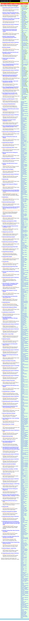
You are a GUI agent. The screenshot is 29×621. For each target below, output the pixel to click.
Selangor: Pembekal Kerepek (24, 344)
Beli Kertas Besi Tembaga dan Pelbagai (10, 184)
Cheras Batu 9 (24, 43)
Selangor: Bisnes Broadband (24, 120)
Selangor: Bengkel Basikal (24, 104)
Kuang (23, 67)
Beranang (23, 38)
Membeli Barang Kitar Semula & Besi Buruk (11, 24)
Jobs (7, 1)
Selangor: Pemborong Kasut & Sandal (24, 386)
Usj (22, 99)
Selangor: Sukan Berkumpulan (24, 564)
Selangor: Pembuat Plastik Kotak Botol (24, 422)
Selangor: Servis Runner (24, 535)
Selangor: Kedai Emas (24, 232)
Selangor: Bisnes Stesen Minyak (24, 183)
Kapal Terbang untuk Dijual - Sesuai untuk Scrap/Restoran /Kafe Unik (10, 81)
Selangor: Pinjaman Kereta (24, 483)
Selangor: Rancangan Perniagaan (23, 518)
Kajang (23, 55)
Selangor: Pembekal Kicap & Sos (24, 348)
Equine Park (24, 50)
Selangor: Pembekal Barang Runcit (24, 334)
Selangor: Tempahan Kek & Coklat (24, 586)
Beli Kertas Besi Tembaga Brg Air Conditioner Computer (11, 272)
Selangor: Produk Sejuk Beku (24, 494)
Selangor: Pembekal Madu (24, 352)
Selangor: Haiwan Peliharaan (24, 206)
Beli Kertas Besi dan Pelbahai (8, 169)
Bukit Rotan (24, 42)
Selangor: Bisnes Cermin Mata (24, 124)
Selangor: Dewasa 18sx (24, 195)
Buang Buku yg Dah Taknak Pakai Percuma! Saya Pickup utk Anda (10, 53)
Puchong (23, 73)
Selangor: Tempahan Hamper (24, 577)
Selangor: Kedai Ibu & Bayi (24, 239)
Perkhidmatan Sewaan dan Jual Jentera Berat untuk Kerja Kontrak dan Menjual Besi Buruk (11, 191)
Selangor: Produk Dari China (24, 492)
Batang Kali (24, 36)
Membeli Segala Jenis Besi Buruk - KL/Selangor (9, 59)
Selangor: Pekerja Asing (24, 328)
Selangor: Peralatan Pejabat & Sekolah (24, 465)
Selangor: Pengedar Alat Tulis (24, 431)
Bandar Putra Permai (24, 27)
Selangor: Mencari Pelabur (24, 303)
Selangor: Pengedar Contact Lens (24, 437)
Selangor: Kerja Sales (23, 267)
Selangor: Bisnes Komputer (24, 150)
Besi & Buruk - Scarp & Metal (8, 333)
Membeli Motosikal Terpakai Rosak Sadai (10, 246)
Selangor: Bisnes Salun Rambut (24, 171)
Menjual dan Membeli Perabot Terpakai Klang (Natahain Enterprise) (11, 543)
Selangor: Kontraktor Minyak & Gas (24, 285)
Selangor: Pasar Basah (23, 326)
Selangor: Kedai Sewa (24, 251)
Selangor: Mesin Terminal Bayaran (24, 315)
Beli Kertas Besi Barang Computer (9, 202)
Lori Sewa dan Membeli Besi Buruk (9, 103)
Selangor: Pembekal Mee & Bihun (24, 354)
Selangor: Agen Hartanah (23, 102)
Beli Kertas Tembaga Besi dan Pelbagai (10, 511)
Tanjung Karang (25, 94)
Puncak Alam (24, 74)
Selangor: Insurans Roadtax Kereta (24, 226)
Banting (23, 35)
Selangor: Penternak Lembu (24, 459)
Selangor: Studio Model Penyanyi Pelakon (24, 557)
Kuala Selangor (24, 65)
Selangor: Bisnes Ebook (24, 132)
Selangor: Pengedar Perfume (24, 439)
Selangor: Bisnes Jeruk (24, 146)
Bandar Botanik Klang (24, 20)
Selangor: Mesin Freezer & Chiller (24, 307)
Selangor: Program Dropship (24, 498)
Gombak (23, 51)
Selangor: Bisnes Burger (24, 122)
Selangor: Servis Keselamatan (24, 529)
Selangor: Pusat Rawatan (24, 512)
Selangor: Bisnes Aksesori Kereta (24, 118)
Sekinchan (24, 79)
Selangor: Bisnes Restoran (24, 167)
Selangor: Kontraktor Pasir (24, 287)
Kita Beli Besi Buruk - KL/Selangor (9, 391)
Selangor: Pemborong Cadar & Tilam (24, 381)
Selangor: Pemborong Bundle (24, 379)
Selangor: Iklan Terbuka (23, 216)
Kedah (11, 3)
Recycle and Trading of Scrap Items (9, 360)
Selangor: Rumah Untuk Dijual (24, 525)
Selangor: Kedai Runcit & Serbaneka (24, 246)
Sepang (23, 83)
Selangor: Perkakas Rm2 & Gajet (24, 475)
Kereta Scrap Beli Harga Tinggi (8, 147)
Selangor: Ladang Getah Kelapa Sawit (24, 301)
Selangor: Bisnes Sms (24, 177)
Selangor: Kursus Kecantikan (24, 295)
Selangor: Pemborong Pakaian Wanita (24, 406)
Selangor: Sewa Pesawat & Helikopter (24, 546)
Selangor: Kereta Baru (24, 255)
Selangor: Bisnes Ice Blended (24, 142)
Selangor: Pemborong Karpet (24, 384)
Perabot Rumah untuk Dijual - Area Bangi (10, 468)
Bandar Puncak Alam (24, 25)
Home (2, 1)
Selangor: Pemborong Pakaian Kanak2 (24, 397)
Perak (20, 3)
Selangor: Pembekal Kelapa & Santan (24, 342)
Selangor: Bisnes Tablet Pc (24, 185)
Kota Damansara (25, 59)
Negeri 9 (24, 3)
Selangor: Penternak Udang (24, 461)
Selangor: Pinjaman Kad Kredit (24, 481)
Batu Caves (24, 37)
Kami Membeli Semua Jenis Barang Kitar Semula (10, 344)
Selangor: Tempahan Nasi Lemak (24, 594)
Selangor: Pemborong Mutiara (24, 391)
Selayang (23, 80)
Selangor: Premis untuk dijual (24, 490)
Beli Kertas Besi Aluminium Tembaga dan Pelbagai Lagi (10, 489)
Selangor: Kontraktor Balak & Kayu (24, 279)
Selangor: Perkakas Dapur (24, 471)
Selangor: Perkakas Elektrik (24, 473)
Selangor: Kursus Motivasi (24, 299)
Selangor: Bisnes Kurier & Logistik (24, 152)
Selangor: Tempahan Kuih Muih (24, 590)
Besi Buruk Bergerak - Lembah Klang (9, 548)
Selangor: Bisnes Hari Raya (24, 138)
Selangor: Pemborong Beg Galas (24, 373)
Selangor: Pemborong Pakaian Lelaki (24, 400)
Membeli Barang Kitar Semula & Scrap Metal (11, 365)
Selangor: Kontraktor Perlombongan (24, 291)
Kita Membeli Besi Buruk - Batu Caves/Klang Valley (11, 419)
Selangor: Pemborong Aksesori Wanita (24, 367)
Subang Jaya (24, 90)
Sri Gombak (24, 89)
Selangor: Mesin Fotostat (24, 305)
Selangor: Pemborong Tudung (24, 418)
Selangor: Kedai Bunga (24, 228)
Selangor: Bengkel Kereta (24, 108)
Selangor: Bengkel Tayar (24, 112)
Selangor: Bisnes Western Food (24, 193)
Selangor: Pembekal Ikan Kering (24, 340)
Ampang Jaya (24, 8)
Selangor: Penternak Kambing (24, 457)
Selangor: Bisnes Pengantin (24, 161)
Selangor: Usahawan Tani (24, 608)
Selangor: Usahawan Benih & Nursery (24, 606)
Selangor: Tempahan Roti (24, 596)
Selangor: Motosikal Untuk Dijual (24, 317)
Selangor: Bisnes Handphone (24, 136)
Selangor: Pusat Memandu (24, 506)
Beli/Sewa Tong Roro (6, 338)
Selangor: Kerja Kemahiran (23, 261)
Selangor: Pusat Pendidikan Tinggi (24, 510)
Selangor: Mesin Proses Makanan (24, 313)
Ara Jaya (23, 11)
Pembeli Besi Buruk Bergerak (8, 251)
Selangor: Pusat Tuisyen (24, 516)
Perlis (7, 3)
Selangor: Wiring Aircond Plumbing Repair (24, 616)
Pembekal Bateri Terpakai (7, 256)
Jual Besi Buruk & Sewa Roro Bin (9, 312)
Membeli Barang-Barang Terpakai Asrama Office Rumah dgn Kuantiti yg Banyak (10, 76)
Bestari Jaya (24, 39)
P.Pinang (15, 3)
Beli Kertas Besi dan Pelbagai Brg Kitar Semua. (11, 131)
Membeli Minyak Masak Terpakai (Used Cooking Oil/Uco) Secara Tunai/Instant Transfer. (10, 30)
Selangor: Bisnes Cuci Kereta (24, 126)
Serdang (23, 84)
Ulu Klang (23, 98)
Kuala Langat (24, 64)
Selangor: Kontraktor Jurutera (24, 281)
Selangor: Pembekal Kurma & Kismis (24, 350)
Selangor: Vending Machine (24, 610)
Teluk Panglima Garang (24, 97)
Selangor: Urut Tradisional (23, 602)
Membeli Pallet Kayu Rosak (8, 436)
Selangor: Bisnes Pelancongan (24, 159)
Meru (23, 69)
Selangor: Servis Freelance (24, 527)
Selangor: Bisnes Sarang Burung (24, 173)
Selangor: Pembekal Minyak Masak (24, 356)
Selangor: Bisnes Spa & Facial (24, 179)
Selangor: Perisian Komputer (24, 469)
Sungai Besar (24, 91)
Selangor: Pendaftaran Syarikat (24, 426)
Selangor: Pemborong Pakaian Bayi (24, 393)
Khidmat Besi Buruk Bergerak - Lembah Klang (11, 483)
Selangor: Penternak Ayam (24, 451)
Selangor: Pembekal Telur (24, 362)
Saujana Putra (24, 78)
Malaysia (23, 68)
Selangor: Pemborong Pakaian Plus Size (24, 403)
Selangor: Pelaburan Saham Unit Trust (24, 330)
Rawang (23, 75)
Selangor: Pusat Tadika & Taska (24, 514)
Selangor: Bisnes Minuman (24, 155)
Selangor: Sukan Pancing (24, 568)
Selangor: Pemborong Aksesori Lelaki (24, 364)
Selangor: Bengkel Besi (24, 106)
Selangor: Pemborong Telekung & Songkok (23, 410)
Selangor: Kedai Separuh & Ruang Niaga (24, 248)
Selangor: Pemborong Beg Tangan (24, 376)
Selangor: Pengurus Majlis (24, 447)
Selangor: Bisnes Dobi (24, 130)
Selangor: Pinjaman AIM (24, 477)
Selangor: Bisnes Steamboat (24, 181)
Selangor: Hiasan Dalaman (24, 210)
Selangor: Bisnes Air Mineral (24, 114)
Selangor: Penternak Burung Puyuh (24, 453)
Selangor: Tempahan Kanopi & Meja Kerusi (24, 581)
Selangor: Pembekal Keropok (24, 346)
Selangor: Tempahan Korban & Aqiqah (24, 588)
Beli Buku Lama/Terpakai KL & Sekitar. (10, 221)
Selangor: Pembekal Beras (24, 336)
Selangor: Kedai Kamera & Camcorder (24, 243)
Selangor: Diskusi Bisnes (24, 197)
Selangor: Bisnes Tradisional (24, 187)
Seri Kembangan (25, 86)
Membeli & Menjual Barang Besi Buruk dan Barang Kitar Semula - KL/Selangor (11, 13)
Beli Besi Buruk (5, 197)
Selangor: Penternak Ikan (24, 455)
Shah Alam (24, 88)
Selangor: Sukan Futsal (24, 566)
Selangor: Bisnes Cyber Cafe (24, 128)
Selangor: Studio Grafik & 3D (24, 553)
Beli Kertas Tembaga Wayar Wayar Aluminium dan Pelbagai (11, 531)
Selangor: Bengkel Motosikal (24, 110)
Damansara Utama (25, 47)
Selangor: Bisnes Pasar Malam (24, 157)
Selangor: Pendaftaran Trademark (23, 428)
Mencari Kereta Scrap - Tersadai (8, 424)
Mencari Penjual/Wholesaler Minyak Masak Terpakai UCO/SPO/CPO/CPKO (11, 65)
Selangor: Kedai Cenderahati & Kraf (24, 230)
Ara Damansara (24, 9)
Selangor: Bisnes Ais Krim (24, 116)
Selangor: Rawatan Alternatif (24, 521)
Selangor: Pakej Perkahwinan (23, 322)
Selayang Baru (24, 81)
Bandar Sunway (24, 30)
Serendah (23, 85)
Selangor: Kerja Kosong (23, 263)
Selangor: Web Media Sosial (23, 614)
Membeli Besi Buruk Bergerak (8, 142)
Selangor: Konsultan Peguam (24, 271)
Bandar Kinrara (24, 21)
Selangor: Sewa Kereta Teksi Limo (24, 543)
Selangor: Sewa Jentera (24, 541)
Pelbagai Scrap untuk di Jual (8, 231)
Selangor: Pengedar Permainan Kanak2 (24, 441)
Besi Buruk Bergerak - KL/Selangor (9, 158)
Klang (23, 58)
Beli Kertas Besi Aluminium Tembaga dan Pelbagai (10, 153)
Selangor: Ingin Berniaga (23, 222)
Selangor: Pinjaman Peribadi (24, 485)
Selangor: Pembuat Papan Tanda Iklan (24, 420)
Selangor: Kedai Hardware (24, 237)
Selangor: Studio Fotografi (24, 551)
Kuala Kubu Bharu (25, 62)
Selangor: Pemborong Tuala (24, 416)
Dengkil (23, 49)
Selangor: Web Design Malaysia (24, 612)
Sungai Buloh (24, 92)
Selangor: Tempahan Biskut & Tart (24, 575)
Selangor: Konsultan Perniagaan (24, 273)
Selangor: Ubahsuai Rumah (24, 600)
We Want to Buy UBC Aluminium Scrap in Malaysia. (10, 164)
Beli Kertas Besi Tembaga (7, 216)
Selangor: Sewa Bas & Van (24, 539)
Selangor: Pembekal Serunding (24, 360)
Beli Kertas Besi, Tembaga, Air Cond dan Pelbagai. (10, 291)
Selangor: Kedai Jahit (24, 241)
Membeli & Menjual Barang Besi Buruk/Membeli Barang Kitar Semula (9, 37)
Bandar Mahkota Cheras (25, 23)
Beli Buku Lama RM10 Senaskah (8, 98)
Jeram (23, 54)
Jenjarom (23, 53)
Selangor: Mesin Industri (24, 309)
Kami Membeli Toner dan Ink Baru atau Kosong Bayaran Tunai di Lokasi (10, 93)
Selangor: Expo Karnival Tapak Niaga (23, 201)
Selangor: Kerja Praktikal (23, 265)
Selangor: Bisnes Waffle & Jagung (24, 191)
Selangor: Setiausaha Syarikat (24, 537)
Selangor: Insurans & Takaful (24, 224)
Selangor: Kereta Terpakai (24, 257)
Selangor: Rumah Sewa (24, 523)
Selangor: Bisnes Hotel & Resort (24, 140)
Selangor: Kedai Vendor (24, 253)
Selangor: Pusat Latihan (24, 504)
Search (4, 1)
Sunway (23, 93)
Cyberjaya (23, 44)
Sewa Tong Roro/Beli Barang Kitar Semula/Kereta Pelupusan (9, 442)
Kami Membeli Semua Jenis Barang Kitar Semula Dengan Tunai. (10, 297)
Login (10, 1)
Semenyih (23, 82)
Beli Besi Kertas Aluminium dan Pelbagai (10, 241)
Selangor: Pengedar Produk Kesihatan (24, 445)
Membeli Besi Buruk (6, 302)
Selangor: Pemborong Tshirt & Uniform (24, 413)
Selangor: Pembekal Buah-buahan (24, 338)
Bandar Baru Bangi (24, 14)
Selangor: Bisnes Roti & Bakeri (24, 169)
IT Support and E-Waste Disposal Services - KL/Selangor (10, 226)
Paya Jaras (23, 70)
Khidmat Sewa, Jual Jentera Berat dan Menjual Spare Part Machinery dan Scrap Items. (11, 207)
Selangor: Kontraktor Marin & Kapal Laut (24, 283)
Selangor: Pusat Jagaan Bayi (24, 502)
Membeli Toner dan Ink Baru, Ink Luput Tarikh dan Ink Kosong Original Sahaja (11, 19)
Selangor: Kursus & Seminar (24, 293)
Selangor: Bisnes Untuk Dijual (24, 189)
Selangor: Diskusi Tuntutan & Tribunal (24, 199)
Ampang (23, 7)
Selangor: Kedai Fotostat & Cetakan (24, 235)
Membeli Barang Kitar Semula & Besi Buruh (11, 7)
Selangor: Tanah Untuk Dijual (24, 573)
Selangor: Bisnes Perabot (24, 163)
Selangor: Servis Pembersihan (24, 531)
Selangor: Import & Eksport (24, 220)
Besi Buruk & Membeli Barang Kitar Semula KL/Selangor (11, 109)
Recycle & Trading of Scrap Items (9, 380)
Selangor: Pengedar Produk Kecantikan (24, 443)
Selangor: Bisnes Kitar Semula (24, 148)
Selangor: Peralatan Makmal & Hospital (24, 463)
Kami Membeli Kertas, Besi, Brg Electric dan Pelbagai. (11, 386)
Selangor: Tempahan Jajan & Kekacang (24, 579)
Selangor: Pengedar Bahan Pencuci (24, 433)
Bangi (23, 34)
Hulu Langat (24, 52)
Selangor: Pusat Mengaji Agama (24, 508)
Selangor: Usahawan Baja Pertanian (24, 604)
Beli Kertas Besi (5, 179)
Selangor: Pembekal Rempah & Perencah (24, 358)
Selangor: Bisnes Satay (24, 175)
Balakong (23, 12)
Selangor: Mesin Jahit (24, 311)
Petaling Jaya (24, 71)
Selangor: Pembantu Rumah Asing (24, 332)
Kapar (23, 56)
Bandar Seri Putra (25, 28)
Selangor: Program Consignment (24, 496)
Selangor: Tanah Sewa (24, 571)
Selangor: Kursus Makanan (24, 297)
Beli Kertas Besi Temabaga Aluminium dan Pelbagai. (10, 355)
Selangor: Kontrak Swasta (24, 275)
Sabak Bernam (24, 76)
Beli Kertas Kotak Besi (7, 473)
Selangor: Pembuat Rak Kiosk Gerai (24, 424)
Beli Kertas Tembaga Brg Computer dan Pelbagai (10, 137)
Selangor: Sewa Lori (24, 544)
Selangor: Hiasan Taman (24, 212)
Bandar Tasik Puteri (24, 33)
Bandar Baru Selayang (24, 16)
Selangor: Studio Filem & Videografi (24, 549)
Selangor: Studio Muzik (24, 560)
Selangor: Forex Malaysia (24, 204)
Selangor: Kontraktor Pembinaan (24, 289)
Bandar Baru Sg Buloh (24, 18)
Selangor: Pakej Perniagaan (23, 324)
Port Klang (24, 72)
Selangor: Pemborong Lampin (24, 389)
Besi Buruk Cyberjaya (6, 47)
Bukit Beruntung (25, 40)
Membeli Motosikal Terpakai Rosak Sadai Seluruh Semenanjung (10, 407)
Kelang (23, 57)
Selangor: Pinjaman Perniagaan (24, 487)
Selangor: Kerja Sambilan (23, 269)
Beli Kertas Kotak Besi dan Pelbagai (9, 463)
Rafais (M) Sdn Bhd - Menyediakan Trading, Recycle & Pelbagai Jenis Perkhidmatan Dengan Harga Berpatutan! (10, 284)
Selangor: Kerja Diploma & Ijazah (24, 259)
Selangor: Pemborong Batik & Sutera (24, 370)
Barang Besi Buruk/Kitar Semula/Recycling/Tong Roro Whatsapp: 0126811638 (10, 318)
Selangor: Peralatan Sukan (24, 467)
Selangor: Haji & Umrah (24, 208)
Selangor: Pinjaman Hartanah (24, 479)
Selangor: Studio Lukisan (24, 555)
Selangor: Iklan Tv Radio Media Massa (24, 218)
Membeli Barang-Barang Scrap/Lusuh (10, 500)
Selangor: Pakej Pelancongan (23, 319)
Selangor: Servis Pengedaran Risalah (24, 533)
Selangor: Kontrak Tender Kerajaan (24, 277)
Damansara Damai (25, 45)
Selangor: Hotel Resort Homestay (24, 214)
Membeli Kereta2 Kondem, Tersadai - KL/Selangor (9, 120)
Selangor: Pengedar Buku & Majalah (24, 435)
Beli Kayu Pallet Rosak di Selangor (9, 413)
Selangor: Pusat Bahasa (24, 500)
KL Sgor (2, 3)
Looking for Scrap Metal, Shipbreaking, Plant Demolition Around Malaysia (11, 537)
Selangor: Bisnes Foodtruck (24, 134)
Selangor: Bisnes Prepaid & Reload (24, 165)
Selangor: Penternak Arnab (24, 449)
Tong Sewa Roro (6, 261)
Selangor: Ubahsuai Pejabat (24, 598)
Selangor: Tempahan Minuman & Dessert (24, 592)
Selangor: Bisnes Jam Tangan (24, 144)
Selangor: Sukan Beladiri (24, 562)
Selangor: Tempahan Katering (24, 584)
